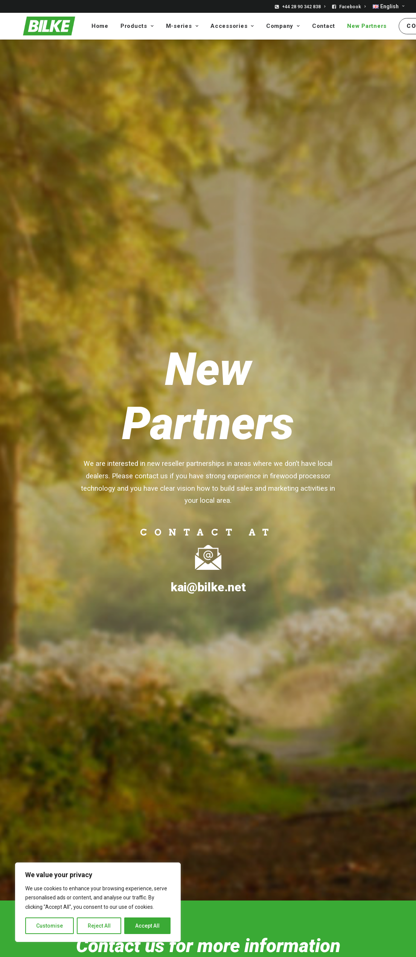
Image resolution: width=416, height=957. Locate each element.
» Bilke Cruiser (257, 778)
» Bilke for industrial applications (282, 788)
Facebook (352, 6)
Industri (365, 682)
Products (114, 29)
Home (77, 29)
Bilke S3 (155, 682)
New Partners (344, 29)
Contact (301, 29)
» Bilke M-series (259, 798)
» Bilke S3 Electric (262, 759)
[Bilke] (38, 29)
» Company (253, 832)
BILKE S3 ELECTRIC (50, 682)
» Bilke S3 (251, 769)
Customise (49, 926)
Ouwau (255, 939)
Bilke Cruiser (260, 682)
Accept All (147, 926)
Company (260, 29)
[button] (51, 646)
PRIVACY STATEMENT (208, 919)
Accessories (210, 29)
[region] (98, 902)
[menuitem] (301, 7)
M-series (159, 29)
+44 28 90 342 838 (303, 6)
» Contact (251, 841)
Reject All (99, 926)
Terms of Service (280, 929)
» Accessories (257, 808)
